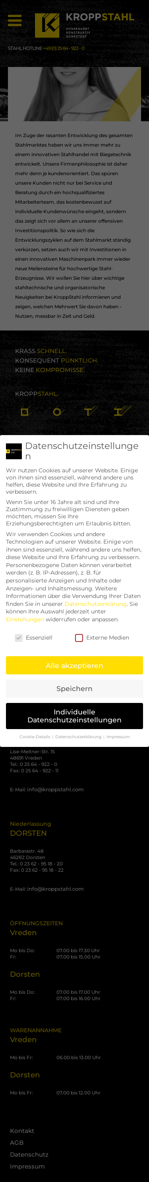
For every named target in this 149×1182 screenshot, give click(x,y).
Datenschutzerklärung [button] (79, 730)
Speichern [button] (74, 682)
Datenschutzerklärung (95, 597)
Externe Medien (102, 631)
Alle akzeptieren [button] (74, 659)
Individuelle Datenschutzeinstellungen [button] (74, 710)
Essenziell (33, 631)
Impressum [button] (118, 730)
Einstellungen (25, 613)
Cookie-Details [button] (35, 730)
